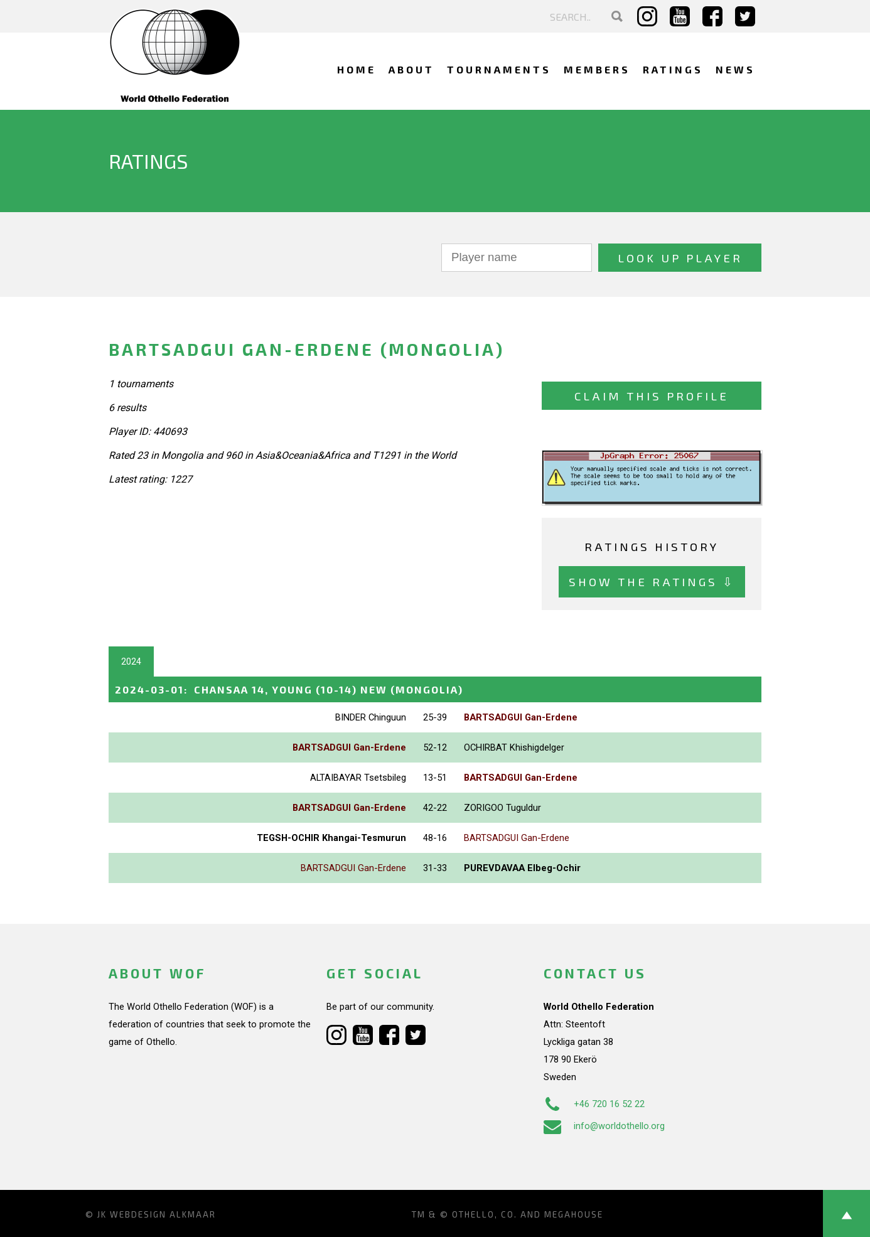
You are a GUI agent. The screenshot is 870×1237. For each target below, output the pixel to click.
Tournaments (499, 69)
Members (597, 69)
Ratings (673, 69)
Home (356, 69)
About (411, 69)
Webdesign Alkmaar (163, 1214)
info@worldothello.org (604, 1126)
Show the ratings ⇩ (652, 581)
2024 (131, 661)
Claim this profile (651, 395)
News (735, 69)
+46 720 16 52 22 (594, 1104)
